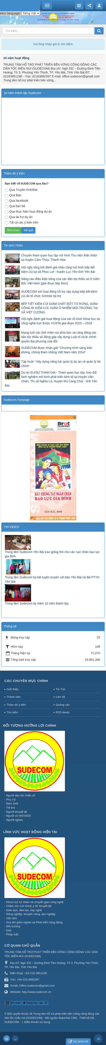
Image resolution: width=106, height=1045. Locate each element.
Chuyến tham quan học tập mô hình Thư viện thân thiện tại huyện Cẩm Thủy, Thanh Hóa (59, 257)
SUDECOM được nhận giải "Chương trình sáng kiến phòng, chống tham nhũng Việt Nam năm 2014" (56, 350)
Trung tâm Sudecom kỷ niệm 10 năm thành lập (36, 603)
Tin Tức (60, 689)
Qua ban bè (15, 206)
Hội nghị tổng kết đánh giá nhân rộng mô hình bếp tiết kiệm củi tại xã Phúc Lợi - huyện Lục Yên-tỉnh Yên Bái (58, 269)
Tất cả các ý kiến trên (21, 223)
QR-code (13, 1002)
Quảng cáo (63, 704)
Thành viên (14, 696)
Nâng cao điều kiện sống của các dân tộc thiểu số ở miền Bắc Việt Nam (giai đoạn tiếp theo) (60, 281)
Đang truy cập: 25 (35, 1002)
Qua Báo (13, 195)
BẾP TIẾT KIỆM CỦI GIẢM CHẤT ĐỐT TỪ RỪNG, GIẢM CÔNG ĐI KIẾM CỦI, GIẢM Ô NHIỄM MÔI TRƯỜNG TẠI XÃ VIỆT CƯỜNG (59, 308)
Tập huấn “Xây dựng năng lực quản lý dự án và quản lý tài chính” (61, 364)
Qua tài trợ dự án (19, 217)
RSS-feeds (63, 712)
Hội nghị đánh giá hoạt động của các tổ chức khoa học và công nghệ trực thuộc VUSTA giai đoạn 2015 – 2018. (60, 321)
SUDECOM (11, 1022)
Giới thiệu (13, 689)
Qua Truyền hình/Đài (21, 190)
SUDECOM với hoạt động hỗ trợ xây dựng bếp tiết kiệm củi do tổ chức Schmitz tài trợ (59, 294)
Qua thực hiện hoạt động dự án (28, 212)
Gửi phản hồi (78, 1042)
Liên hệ (60, 696)
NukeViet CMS (68, 1017)
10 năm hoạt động (16, 58)
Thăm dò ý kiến (16, 704)
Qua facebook (16, 201)
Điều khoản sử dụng (37, 1022)
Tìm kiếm (12, 712)
